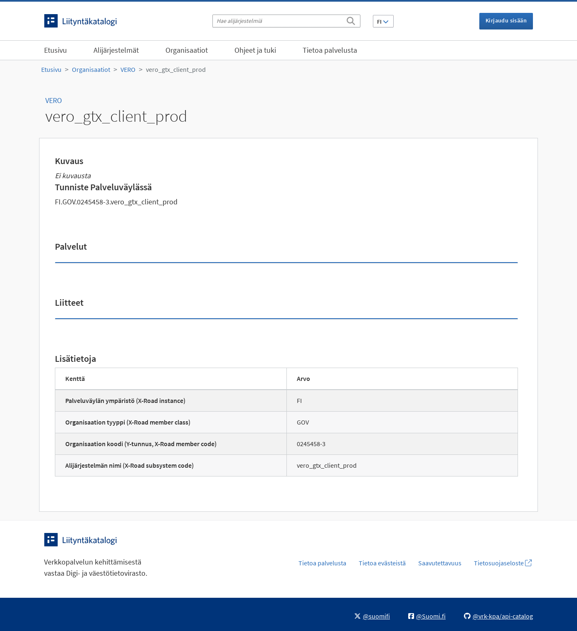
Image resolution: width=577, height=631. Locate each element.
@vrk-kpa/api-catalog (498, 616)
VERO (128, 69)
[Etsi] (350, 19)
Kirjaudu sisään (506, 20)
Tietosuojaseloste (503, 563)
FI (383, 21)
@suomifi (372, 616)
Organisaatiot (186, 50)
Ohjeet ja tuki (255, 50)
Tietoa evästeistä (382, 563)
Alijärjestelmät (116, 50)
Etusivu (55, 50)
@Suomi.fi (427, 616)
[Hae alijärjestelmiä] (286, 21)
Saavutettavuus (439, 563)
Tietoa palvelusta (330, 50)
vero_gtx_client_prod (176, 69)
